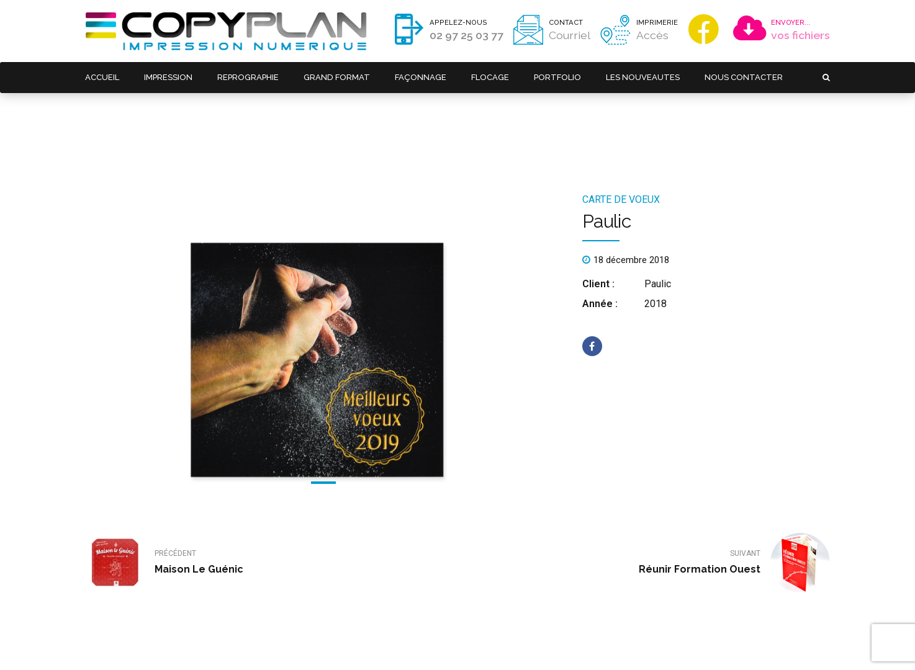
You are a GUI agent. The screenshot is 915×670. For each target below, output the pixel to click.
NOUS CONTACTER (743, 77)
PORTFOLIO (556, 77)
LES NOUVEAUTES (642, 77)
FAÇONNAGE (420, 77)
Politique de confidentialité (374, 642)
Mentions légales (293, 642)
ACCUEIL (102, 77)
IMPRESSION (168, 77)
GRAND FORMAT (336, 77)
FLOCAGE (489, 77)
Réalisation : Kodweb (461, 642)
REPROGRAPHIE (248, 77)
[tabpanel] (323, 292)
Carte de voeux (621, 137)
